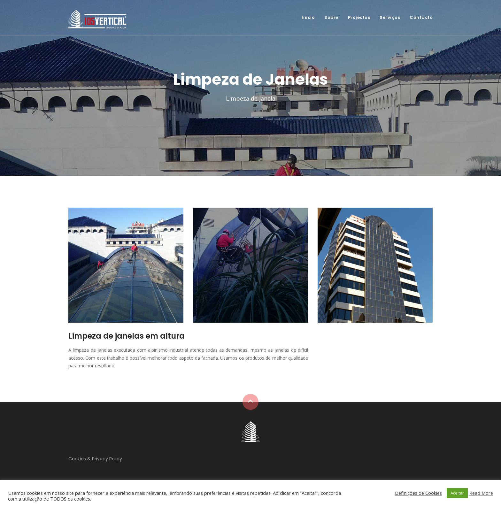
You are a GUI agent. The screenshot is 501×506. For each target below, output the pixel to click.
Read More (481, 493)
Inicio (308, 17)
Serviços (390, 17)
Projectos (359, 17)
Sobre (331, 17)
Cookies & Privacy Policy (95, 459)
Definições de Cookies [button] (418, 493)
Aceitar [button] (457, 493)
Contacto (421, 17)
